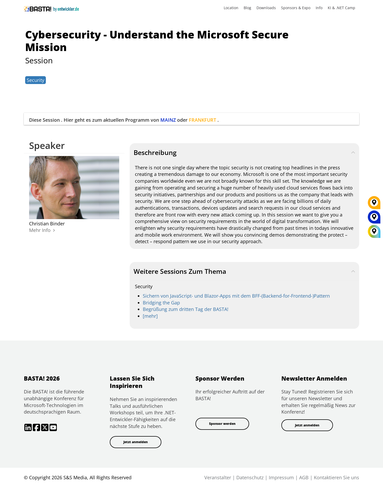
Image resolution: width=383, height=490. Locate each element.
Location (231, 7)
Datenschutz (250, 477)
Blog (247, 7)
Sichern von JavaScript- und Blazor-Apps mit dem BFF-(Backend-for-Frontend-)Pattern (236, 296)
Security (35, 80)
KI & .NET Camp (341, 7)
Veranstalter (217, 477)
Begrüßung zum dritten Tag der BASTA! (185, 309)
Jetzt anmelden (135, 442)
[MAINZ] (374, 219)
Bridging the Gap (161, 302)
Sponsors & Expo (295, 7)
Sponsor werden (222, 423)
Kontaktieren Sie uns (336, 477)
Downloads (266, 7)
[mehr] (150, 316)
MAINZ (168, 120)
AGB (304, 477)
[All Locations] (374, 231)
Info (319, 7)
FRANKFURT (202, 120)
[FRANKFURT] (374, 204)
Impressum (281, 477)
